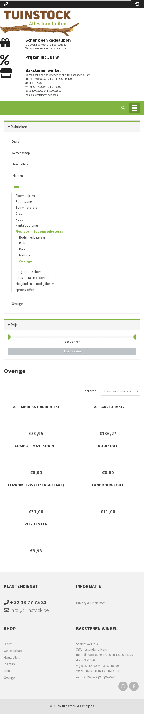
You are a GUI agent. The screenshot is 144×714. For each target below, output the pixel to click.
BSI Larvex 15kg (108, 406)
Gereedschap (21, 153)
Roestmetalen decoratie (32, 278)
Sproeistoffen (25, 289)
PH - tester (36, 524)
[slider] (8, 337)
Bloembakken (25, 195)
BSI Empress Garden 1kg (36, 406)
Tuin (15, 187)
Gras (19, 213)
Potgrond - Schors (28, 272)
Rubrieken (19, 126)
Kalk (22, 249)
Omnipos (87, 706)
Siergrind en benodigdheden (35, 284)
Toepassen (72, 351)
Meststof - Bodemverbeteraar (40, 231)
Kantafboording (27, 225)
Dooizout (108, 445)
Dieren (16, 141)
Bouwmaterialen (27, 207)
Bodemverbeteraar (32, 237)
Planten (17, 176)
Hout (19, 219)
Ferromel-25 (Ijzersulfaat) (36, 484)
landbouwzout (108, 484)
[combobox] (120, 391)
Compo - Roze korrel (36, 445)
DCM (22, 243)
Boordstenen (24, 201)
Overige (25, 261)
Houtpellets (20, 164)
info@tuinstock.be (26, 610)
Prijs (14, 324)
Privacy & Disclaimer (90, 603)
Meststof (25, 255)
